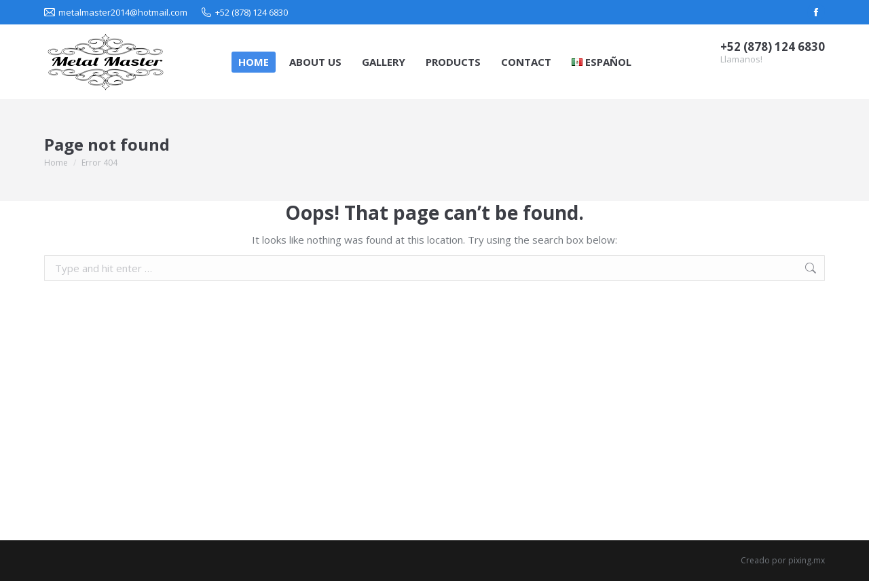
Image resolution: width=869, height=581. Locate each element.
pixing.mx (806, 560)
